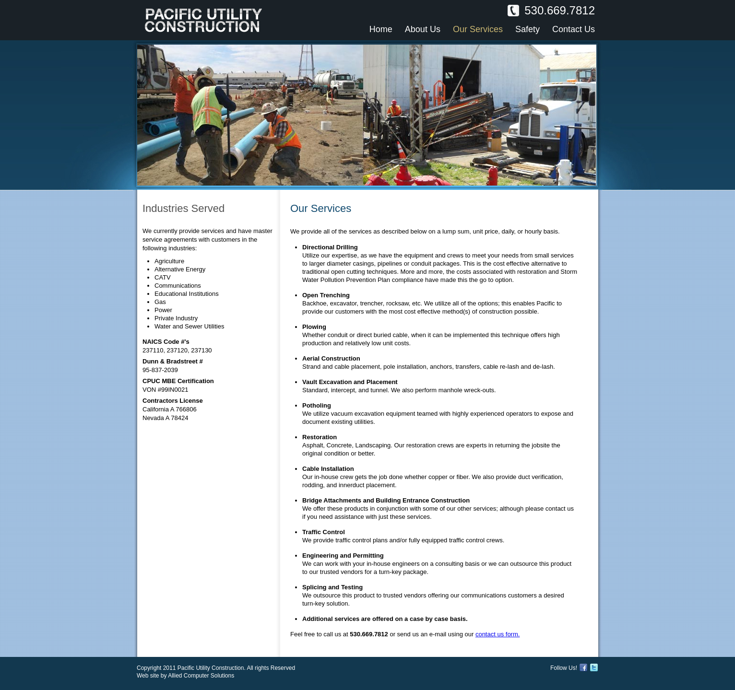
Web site (148, 675)
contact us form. (497, 634)
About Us (422, 29)
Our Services (478, 29)
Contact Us (573, 29)
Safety (527, 29)
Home (380, 29)
